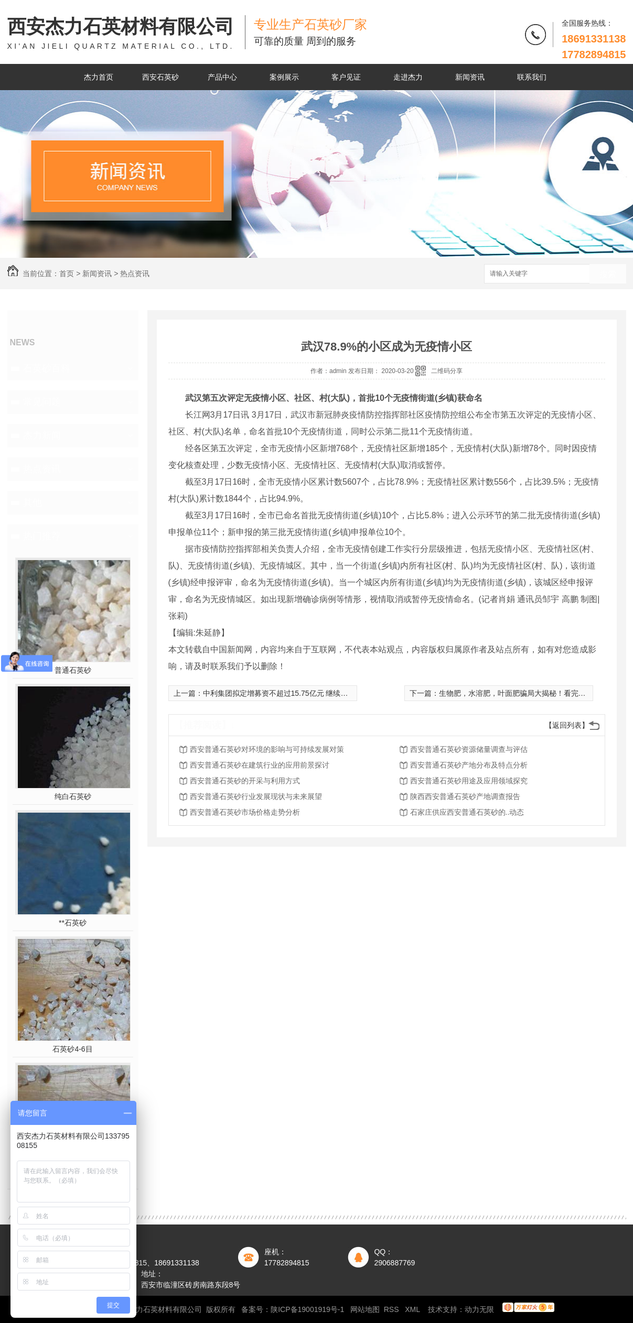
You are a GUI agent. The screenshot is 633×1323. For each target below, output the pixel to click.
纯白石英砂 (73, 796)
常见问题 (42, 402)
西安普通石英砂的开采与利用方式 (245, 781)
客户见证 (346, 77)
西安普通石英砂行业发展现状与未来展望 (256, 796)
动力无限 (479, 1309)
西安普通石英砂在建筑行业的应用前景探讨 (259, 765)
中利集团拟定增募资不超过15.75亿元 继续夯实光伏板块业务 (301, 693)
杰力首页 (98, 77)
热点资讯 (134, 273)
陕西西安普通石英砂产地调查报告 (465, 796)
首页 (66, 273)
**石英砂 (73, 923)
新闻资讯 (470, 77)
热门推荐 (42, 536)
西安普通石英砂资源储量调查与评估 (469, 749)
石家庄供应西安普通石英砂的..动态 (467, 812)
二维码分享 (447, 371)
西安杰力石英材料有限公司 (120, 34)
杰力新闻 (42, 435)
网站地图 (365, 1309)
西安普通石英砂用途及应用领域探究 (469, 781)
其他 (32, 502)
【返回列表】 (567, 725)
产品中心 (222, 77)
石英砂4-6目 (72, 1049)
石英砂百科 (46, 368)
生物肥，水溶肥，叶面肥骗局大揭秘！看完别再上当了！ (531, 693)
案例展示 (284, 77)
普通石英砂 (73, 670)
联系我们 (531, 77)
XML (413, 1309)
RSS (392, 1309)
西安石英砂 (160, 77)
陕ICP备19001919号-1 (307, 1309)
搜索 (607, 274)
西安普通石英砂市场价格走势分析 (245, 812)
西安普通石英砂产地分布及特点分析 (469, 765)
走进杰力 (408, 77)
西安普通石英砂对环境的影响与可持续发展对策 (267, 749)
